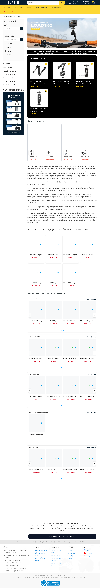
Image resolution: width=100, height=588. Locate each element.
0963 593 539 (73, 2)
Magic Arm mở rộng (9, 78)
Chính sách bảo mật (56, 551)
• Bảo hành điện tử (78, 542)
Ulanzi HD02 (33, 157)
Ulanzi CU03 (68, 157)
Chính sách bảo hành (56, 564)
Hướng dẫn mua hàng (40, 559)
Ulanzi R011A (85, 157)
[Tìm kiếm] (62, 3)
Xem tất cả (91, 299)
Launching (8, 12)
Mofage (8, 44)
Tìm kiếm (71, 550)
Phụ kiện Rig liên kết (9, 74)
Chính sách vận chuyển (56, 559)
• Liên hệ (52, 542)
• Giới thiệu (33, 542)
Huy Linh (8, 47)
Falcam (8, 51)
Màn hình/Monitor (38, 188)
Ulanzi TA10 (50, 157)
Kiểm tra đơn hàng (41, 8)
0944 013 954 (15, 558)
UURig (8, 55)
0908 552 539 (17, 560)
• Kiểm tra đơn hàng (63, 542)
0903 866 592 (15, 553)
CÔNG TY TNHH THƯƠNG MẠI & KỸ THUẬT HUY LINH (50, 575)
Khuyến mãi (18, 8)
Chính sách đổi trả (57, 555)
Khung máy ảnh (8, 68)
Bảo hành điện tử (56, 8)
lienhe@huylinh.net (11, 566)
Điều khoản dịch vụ (41, 550)
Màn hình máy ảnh (9, 85)
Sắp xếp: (78, 229)
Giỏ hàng (70, 559)
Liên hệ (28, 8)
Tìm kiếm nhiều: (22, 542)
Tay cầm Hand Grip (9, 71)
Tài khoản (85, 2)
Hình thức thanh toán (40, 554)
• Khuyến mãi (43, 542)
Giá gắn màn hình (9, 81)
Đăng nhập (71, 553)
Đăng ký (70, 556)
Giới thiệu (7, 8)
